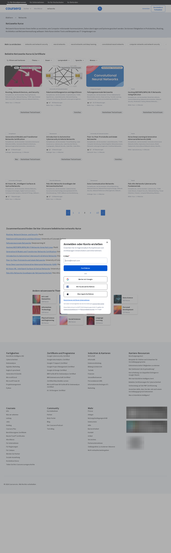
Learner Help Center (98, 304)
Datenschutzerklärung (71, 309)
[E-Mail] (85, 260)
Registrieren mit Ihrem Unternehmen (77, 300)
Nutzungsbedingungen (88, 309)
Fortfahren (85, 268)
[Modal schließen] (107, 242)
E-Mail (67, 256)
